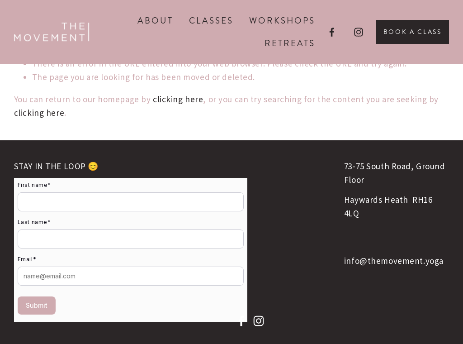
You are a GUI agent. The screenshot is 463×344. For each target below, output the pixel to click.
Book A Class (412, 32)
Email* (27, 259)
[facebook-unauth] (331, 32)
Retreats (290, 43)
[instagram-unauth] (358, 32)
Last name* (34, 222)
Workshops (282, 20)
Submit (36, 305)
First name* (34, 185)
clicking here (178, 99)
